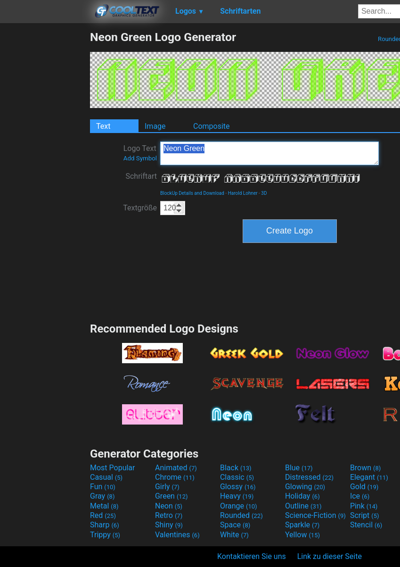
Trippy (105, 534)
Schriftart (141, 176)
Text (103, 126)
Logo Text (140, 153)
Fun (102, 486)
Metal (104, 505)
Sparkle (302, 524)
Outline (303, 505)
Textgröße (140, 207)
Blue (299, 467)
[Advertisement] (44, 171)
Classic (237, 477)
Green (171, 496)
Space (235, 524)
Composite (211, 126)
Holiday (302, 496)
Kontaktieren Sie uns (251, 556)
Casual (106, 477)
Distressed (309, 477)
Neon (168, 505)
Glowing (305, 486)
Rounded (241, 515)
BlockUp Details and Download (192, 193)
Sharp (104, 524)
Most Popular (112, 467)
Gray (102, 496)
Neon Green (269, 153)
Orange (238, 505)
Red (103, 515)
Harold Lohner (243, 193)
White (234, 534)
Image (155, 126)
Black (236, 467)
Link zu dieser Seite (329, 556)
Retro (168, 515)
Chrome (175, 477)
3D (264, 193)
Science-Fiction (315, 515)
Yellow (302, 534)
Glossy (238, 486)
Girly (167, 486)
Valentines (177, 534)
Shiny (169, 524)
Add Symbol (140, 158)
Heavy (236, 496)
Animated (176, 467)
